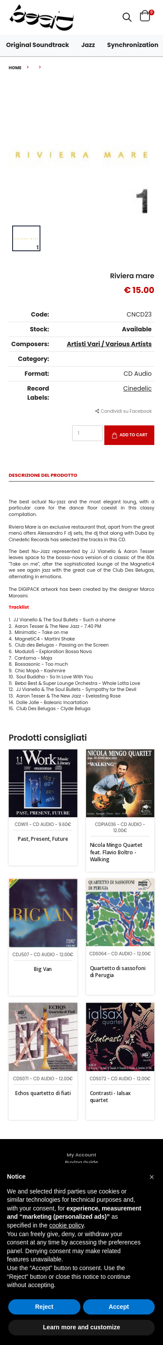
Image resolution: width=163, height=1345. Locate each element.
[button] (127, 17)
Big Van (43, 969)
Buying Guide (81, 1162)
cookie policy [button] (66, 1225)
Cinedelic (137, 388)
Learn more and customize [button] (81, 1327)
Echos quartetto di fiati (43, 1093)
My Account (81, 1154)
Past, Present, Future (43, 839)
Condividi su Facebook (123, 411)
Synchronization (133, 44)
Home (15, 68)
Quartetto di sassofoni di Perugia (118, 971)
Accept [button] (119, 1306)
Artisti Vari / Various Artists (109, 344)
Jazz (88, 44)
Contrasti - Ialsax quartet (110, 1096)
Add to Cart (133, 435)
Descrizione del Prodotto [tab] (43, 476)
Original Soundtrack (37, 44)
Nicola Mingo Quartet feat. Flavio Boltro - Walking (116, 852)
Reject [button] (44, 1306)
